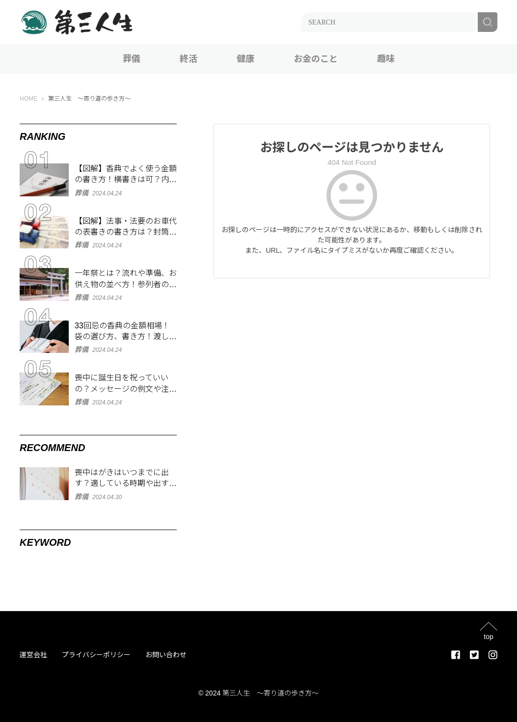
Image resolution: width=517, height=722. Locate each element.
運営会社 (33, 655)
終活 (188, 59)
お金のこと (316, 59)
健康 (245, 59)
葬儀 (131, 59)
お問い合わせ (166, 655)
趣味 (386, 59)
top (488, 636)
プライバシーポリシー (96, 655)
